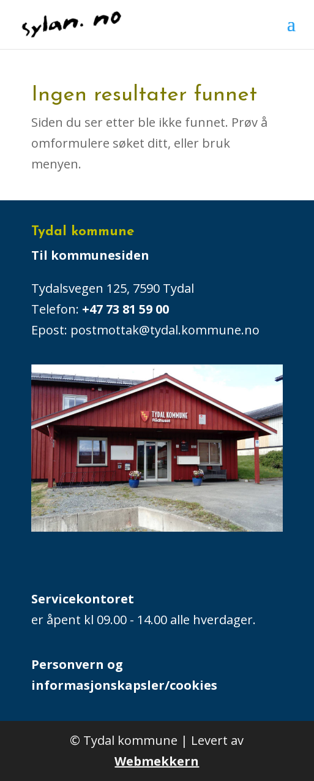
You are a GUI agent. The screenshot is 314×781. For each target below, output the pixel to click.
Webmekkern (156, 761)
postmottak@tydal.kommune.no (166, 330)
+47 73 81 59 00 (125, 309)
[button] (291, 32)
